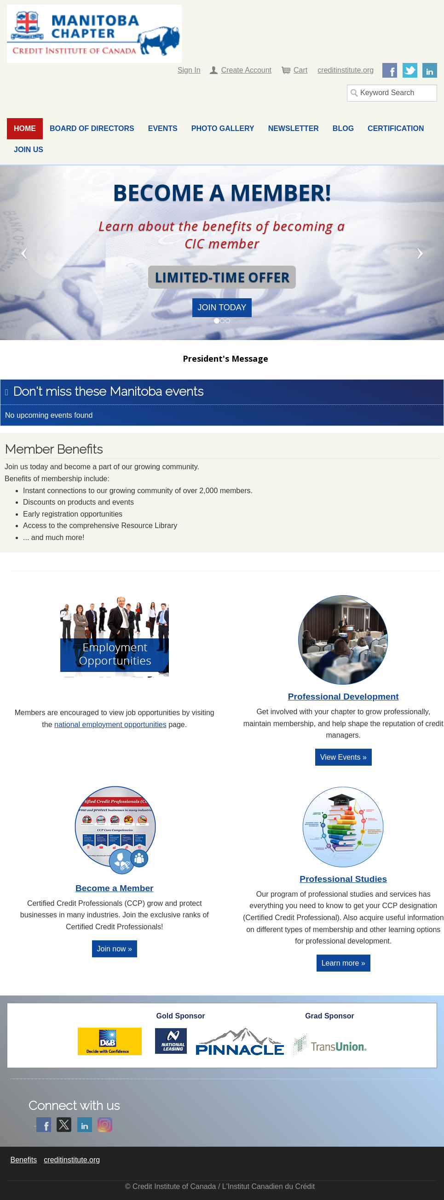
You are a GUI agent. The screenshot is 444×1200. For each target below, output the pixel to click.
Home (25, 128)
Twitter (410, 70)
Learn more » (343, 963)
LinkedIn (429, 70)
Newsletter (293, 128)
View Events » (343, 757)
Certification (396, 128)
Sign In (189, 70)
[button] (33, 252)
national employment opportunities (110, 724)
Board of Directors (92, 128)
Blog (343, 128)
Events (163, 128)
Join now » (115, 949)
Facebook (389, 70)
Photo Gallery (222, 128)
